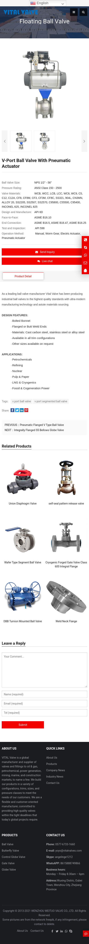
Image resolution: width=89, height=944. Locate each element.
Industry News (54, 776)
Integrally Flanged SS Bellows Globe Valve (39, 430)
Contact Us (52, 782)
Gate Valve (8, 863)
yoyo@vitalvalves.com (68, 850)
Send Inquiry (45, 251)
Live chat (45, 261)
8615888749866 (70, 863)
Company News (55, 770)
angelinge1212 (63, 856)
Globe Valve (9, 869)
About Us (51, 757)
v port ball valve (21, 401)
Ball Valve (7, 844)
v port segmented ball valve (51, 401)
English (39, 3)
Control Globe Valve (13, 856)
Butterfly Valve (10, 850)
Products (51, 763)
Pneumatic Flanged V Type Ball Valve (42, 424)
